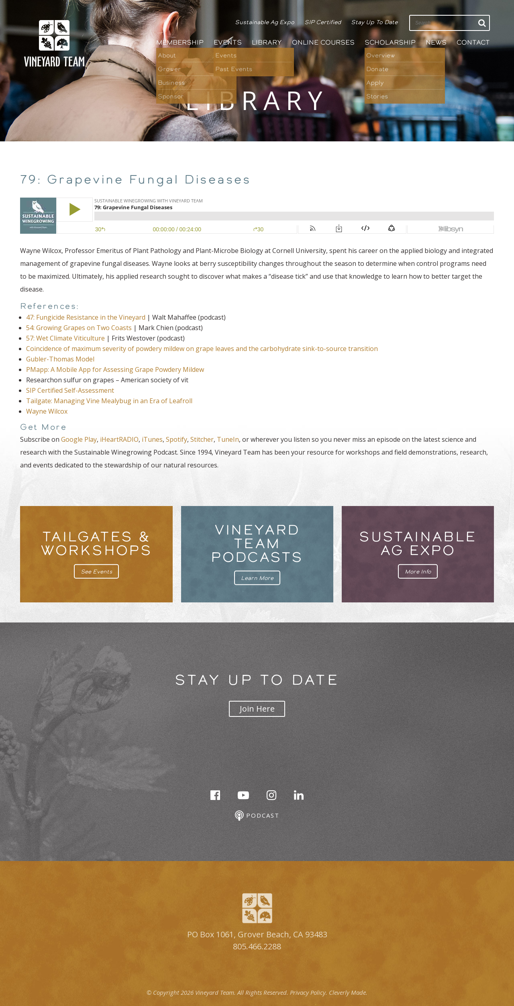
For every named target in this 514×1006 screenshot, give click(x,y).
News (436, 42)
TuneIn (228, 439)
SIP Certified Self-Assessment (70, 390)
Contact (473, 42)
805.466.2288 (257, 946)
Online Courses (323, 42)
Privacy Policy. (308, 992)
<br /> (257, 216)
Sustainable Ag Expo (264, 22)
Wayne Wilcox (46, 411)
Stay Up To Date (374, 22)
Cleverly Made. (348, 992)
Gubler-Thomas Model (60, 359)
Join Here (257, 708)
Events (228, 42)
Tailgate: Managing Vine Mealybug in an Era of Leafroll (109, 400)
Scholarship (390, 42)
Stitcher (202, 439)
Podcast (257, 816)
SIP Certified (322, 22)
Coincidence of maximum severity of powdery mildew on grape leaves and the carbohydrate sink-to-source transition (202, 348)
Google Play (79, 439)
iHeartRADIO (119, 439)
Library (267, 42)
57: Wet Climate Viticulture (65, 338)
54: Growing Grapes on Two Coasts (79, 327)
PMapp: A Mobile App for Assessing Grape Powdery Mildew (115, 369)
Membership (180, 42)
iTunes (152, 439)
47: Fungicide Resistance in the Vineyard (85, 317)
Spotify (176, 439)
